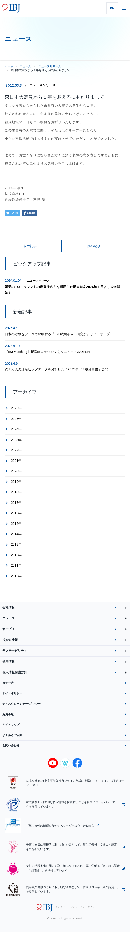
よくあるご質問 (12, 735)
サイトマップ (10, 724)
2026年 (16, 408)
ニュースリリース (42, 85)
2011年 (16, 565)
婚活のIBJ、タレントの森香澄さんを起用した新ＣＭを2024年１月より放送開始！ (62, 290)
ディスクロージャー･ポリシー (21, 703)
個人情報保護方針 (66, 672)
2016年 (16, 513)
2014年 (16, 534)
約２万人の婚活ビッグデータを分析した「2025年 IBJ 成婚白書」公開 (56, 369)
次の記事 (93, 246)
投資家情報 (66, 640)
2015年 (16, 523)
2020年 (16, 471)
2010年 (16, 576)
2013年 (16, 544)
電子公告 (8, 683)
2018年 (16, 492)
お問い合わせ (10, 745)
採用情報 (66, 662)
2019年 (16, 481)
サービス (66, 629)
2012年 (16, 555)
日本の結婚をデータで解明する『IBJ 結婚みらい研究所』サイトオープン (59, 334)
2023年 (16, 440)
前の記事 (30, 246)
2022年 (16, 450)
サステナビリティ (66, 651)
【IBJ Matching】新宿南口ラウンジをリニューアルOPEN (47, 352)
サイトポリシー (12, 693)
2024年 (16, 429)
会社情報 (66, 607)
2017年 (16, 502)
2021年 (16, 460)
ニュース (25, 66)
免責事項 (8, 714)
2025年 (16, 419)
